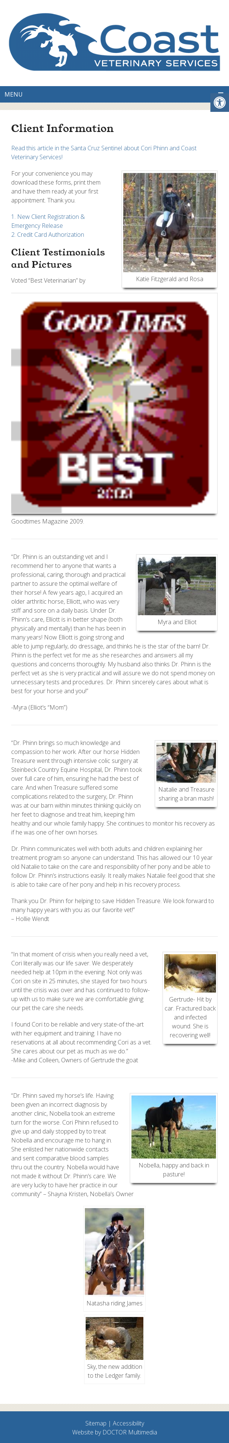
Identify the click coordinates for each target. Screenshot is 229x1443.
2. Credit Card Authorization (47, 234)
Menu (13, 94)
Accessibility (128, 1423)
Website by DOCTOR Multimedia (114, 1432)
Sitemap (95, 1423)
